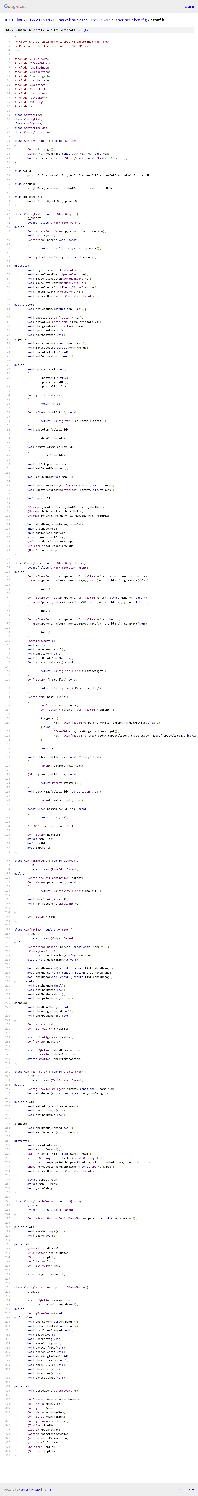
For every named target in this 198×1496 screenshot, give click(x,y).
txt (180, 1489)
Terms (47, 1489)
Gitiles (25, 1489)
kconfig (140, 19)
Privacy (36, 1489)
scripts (124, 19)
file (88, 30)
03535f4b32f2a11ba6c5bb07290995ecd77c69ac (69, 19)
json (190, 1489)
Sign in (189, 6)
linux (21, 19)
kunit (8, 19)
